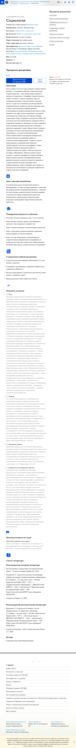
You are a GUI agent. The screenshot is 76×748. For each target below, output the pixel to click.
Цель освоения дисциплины (58, 18)
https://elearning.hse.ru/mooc (15, 730)
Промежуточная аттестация (59, 37)
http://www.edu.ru (57, 722)
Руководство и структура (14, 672)
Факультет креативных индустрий (28, 34)
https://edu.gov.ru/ (35, 722)
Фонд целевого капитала (14, 691)
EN (61, 2)
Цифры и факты (11, 668)
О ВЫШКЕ (10, 665)
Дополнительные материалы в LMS (19, 80)
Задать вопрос (40, 81)
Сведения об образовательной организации (20, 701)
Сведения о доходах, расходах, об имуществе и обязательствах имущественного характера (36, 698)
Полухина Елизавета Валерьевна (25, 51)
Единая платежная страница (15, 708)
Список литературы (56, 41)
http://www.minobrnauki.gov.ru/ (16, 722)
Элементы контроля (56, 34)
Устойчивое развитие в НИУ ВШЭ (17, 675)
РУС (58, 2)
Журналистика (32, 25)
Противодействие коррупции (15, 695)
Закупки (8, 685)
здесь (46, 740)
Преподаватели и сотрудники (16, 678)
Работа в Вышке (11, 711)
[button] (33, 661)
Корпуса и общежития (13, 682)
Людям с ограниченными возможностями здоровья (22, 705)
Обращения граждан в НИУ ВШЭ (16, 688)
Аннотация (53, 15)
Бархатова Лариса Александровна (31, 46)
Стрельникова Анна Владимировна (34, 53)
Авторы (52, 44)
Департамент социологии (24, 31)
